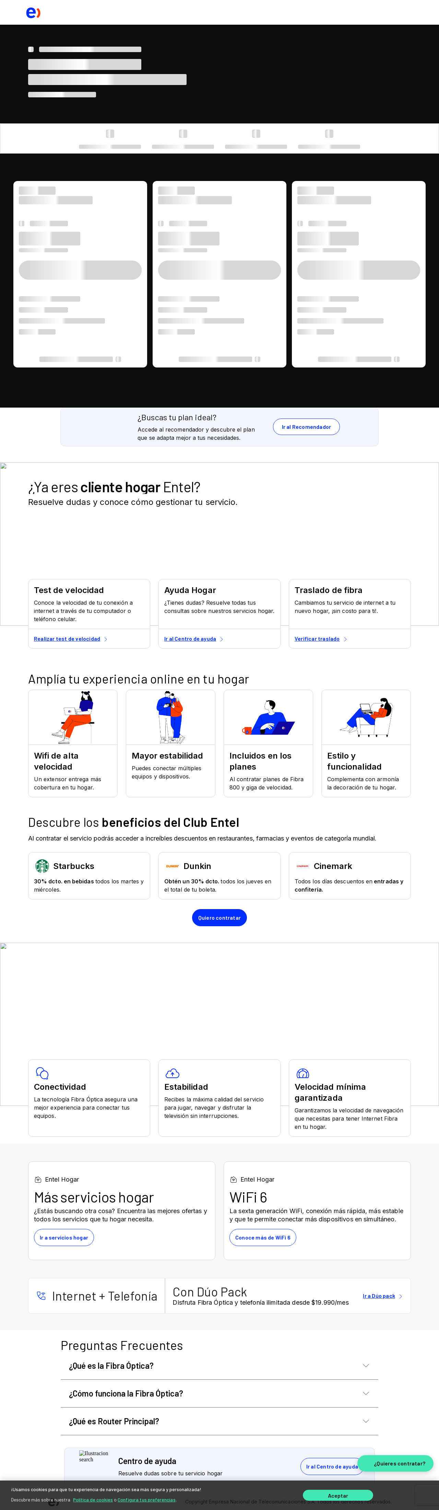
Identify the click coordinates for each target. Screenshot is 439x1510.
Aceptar (338, 1495)
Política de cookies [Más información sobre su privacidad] (93, 1499)
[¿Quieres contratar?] (395, 1463)
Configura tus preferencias (147, 1499)
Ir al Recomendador (306, 426)
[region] (219, 1495)
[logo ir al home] (32, 12)
